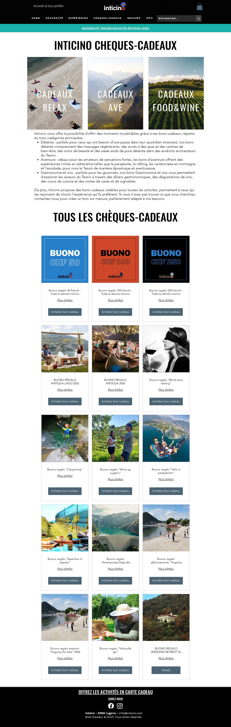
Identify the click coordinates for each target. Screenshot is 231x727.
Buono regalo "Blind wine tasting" (166, 381)
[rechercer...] (173, 18)
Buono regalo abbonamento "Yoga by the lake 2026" (166, 560)
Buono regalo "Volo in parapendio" (166, 471)
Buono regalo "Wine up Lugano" (115, 471)
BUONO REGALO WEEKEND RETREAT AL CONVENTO (166, 650)
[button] (78, 18)
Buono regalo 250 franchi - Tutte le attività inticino (166, 292)
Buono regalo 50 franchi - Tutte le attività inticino (65, 292)
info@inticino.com (130, 713)
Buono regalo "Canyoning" (64, 469)
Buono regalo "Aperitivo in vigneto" (65, 560)
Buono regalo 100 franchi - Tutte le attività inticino (115, 292)
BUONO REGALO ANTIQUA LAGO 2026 (65, 381)
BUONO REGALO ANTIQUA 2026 (115, 381)
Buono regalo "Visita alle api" (115, 650)
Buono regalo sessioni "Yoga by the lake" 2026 (65, 650)
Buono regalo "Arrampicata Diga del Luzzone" (115, 560)
